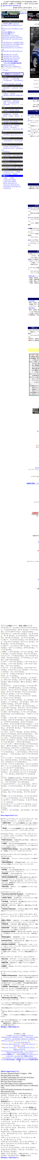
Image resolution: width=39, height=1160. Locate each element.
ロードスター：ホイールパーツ (12, 186)
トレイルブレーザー (13, 102)
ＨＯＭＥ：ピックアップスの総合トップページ (20, 1035)
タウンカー (20, 155)
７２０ (5, 178)
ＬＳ (14, 155)
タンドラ (5, 78)
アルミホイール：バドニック (11, 56)
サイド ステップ (7, 1057)
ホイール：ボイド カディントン (11, 1044)
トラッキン (5, 70)
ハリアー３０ (15, 78)
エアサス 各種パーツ (8, 33)
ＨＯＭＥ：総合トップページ (11, 23)
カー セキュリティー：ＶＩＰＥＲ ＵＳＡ (25, 1057)
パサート (20, 167)
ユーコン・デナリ (14, 110)
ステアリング (7, 188)
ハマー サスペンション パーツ (10, 45)
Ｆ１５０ (5, 146)
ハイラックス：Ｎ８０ (9, 181)
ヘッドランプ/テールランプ (22, 1042)
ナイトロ (5, 127)
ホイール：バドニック (29, 1044)
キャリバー (14, 127)
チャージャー (7, 129)
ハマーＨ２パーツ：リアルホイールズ (12, 42)
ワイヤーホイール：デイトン (11, 59)
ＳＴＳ (17, 115)
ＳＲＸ (11, 115)
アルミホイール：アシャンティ (11, 58)
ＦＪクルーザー (7, 80)
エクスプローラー (14, 146)
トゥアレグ (6, 167)
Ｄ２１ (12, 178)
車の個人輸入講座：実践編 (10, 61)
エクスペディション (9, 148)
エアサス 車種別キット (8, 32)
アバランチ (6, 104)
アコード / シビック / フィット (11, 159)
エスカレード (7, 114)
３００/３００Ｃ (8, 140)
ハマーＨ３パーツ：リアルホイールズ (12, 44)
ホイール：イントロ (19, 1045)
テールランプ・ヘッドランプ (10, 35)
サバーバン (16, 101)
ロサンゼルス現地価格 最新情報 (12, 63)
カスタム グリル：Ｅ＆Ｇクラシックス (12, 1037)
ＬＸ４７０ (15, 87)
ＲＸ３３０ (6, 87)
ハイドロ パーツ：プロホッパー (11, 66)
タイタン (13, 93)
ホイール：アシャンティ (9, 1047)
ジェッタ (13, 167)
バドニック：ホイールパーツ (11, 184)
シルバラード (7, 101)
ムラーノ (5, 93)
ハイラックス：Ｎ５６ (9, 179)
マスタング (7, 151)
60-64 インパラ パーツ (9, 64)
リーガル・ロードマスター (11, 121)
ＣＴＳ (5, 115)
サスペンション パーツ (8, 1040)
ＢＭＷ (18, 171)
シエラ (5, 110)
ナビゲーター (7, 155)
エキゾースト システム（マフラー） (12, 37)
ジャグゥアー (7, 173)
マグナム (16, 125)
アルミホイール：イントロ (10, 54)
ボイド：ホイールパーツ (10, 183)
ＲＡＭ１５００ (7, 125)
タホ (4, 102)
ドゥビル (15, 114)
